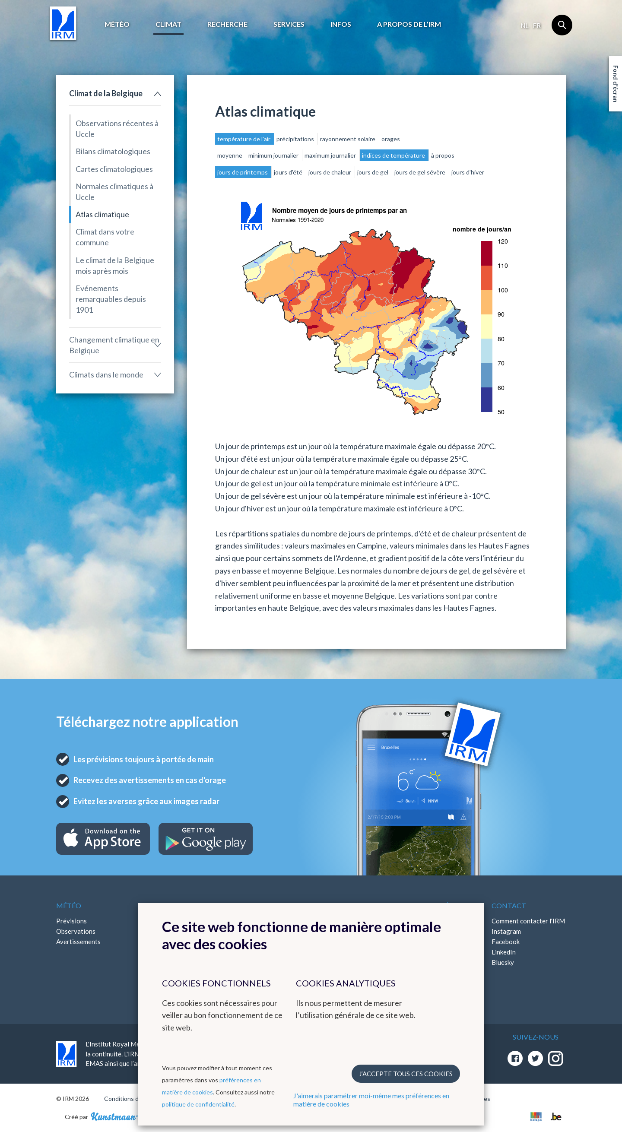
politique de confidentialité (198, 1104)
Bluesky (503, 962)
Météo (117, 24)
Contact (509, 905)
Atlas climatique (102, 214)
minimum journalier (274, 155)
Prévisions (71, 921)
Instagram (506, 931)
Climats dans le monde (106, 374)
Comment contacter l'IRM (528, 921)
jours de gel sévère (420, 172)
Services (289, 24)
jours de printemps (243, 172)
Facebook (506, 941)
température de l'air (244, 139)
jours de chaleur (330, 172)
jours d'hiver (467, 172)
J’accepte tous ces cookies (406, 1074)
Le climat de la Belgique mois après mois (115, 265)
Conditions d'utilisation (135, 1098)
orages (390, 139)
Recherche (227, 24)
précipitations (295, 139)
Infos (340, 24)
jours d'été (289, 172)
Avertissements (78, 941)
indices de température (394, 155)
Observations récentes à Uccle (117, 128)
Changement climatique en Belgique (114, 345)
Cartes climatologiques (114, 169)
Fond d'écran (615, 83)
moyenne (230, 155)
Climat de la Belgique (106, 93)
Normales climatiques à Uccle (114, 191)
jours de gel (373, 172)
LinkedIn (504, 952)
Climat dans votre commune (105, 237)
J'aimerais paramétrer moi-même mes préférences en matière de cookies (371, 1099)
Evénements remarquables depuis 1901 (111, 298)
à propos (442, 155)
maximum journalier (331, 155)
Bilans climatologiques (113, 151)
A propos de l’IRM (409, 24)
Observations (75, 931)
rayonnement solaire (348, 139)
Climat (168, 24)
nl (524, 25)
